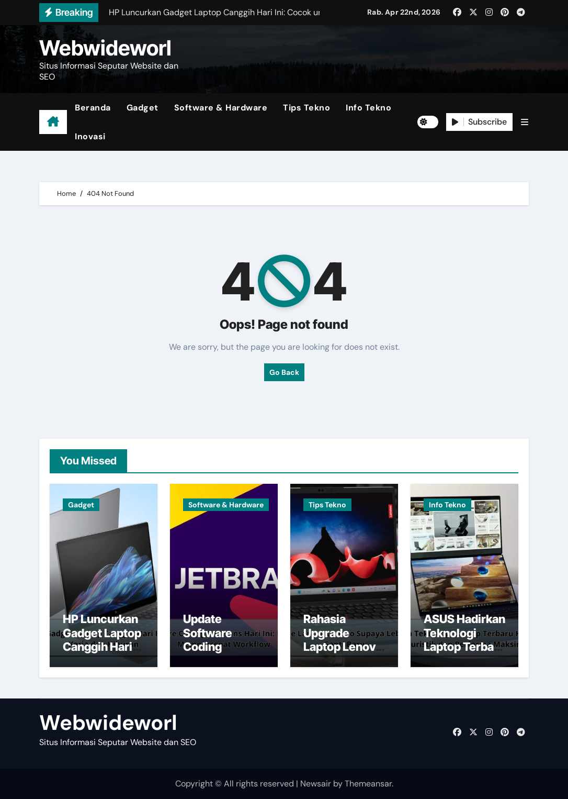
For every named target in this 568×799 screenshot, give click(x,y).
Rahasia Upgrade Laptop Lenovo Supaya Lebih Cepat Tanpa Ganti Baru (342, 653)
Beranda (93, 107)
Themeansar (368, 783)
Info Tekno (368, 107)
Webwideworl (105, 48)
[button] (524, 122)
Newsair (315, 783)
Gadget (142, 107)
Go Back (284, 372)
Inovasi (90, 136)
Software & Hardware (221, 107)
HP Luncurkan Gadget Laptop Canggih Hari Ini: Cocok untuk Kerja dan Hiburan (102, 653)
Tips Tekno (306, 107)
